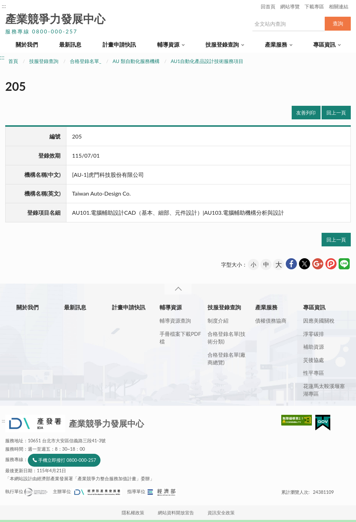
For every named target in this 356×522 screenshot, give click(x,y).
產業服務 (276, 44)
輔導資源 (168, 44)
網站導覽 (290, 6)
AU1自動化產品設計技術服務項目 (207, 61)
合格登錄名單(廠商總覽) (226, 358)
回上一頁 (336, 113)
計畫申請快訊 (119, 44)
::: (4, 5)
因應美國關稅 (318, 320)
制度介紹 (218, 320)
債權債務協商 (270, 320)
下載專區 (314, 6)
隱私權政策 (133, 512)
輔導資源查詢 (175, 320)
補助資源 (313, 346)
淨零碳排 (313, 334)
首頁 (13, 61)
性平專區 (313, 373)
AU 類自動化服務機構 (136, 61)
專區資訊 (324, 44)
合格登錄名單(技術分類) (226, 338)
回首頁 (268, 6)
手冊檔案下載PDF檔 (180, 338)
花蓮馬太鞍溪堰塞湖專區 (324, 390)
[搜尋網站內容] (288, 24)
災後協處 (313, 360)
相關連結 (338, 6)
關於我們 (27, 44)
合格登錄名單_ (85, 61)
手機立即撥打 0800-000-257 (67, 460)
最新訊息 (70, 44)
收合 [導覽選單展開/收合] (178, 289)
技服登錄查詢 (222, 44)
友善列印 (306, 113)
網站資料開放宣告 (176, 512)
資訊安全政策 (221, 512)
